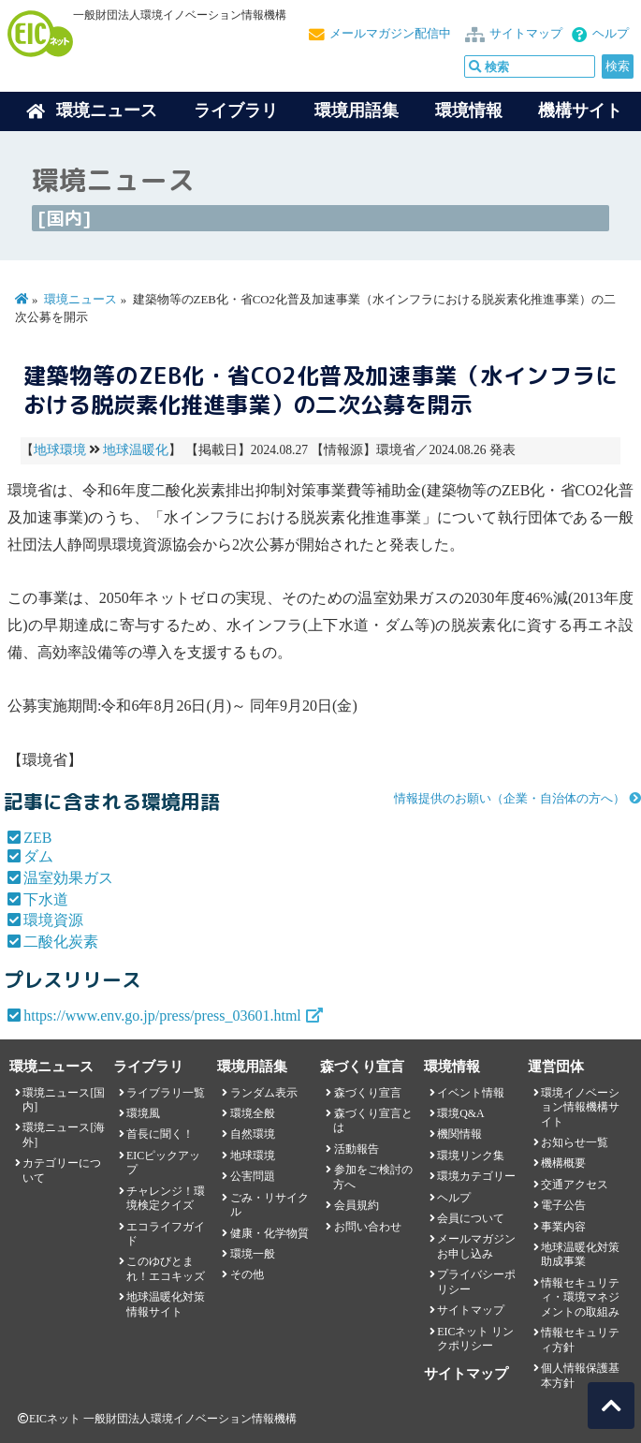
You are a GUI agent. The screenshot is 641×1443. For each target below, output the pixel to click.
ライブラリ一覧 (165, 1092)
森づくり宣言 (367, 1092)
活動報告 (356, 1149)
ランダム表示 (264, 1092)
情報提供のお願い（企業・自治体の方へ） (509, 798)
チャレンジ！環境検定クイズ (165, 1198)
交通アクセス (574, 1184)
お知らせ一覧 (574, 1142)
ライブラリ (236, 110)
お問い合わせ (367, 1226)
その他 (247, 1274)
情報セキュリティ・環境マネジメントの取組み (580, 1297)
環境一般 (252, 1253)
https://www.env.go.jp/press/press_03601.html (162, 1015)
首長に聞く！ (160, 1134)
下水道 (45, 899)
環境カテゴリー (476, 1176)
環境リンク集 (470, 1155)
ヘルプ (610, 33)
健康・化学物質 (269, 1233)
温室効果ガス (68, 878)
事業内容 (563, 1226)
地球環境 (60, 450)
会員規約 (356, 1205)
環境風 (143, 1113)
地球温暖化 (135, 450)
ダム (38, 856)
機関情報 (459, 1134)
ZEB (37, 838)
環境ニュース (80, 299)
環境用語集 (356, 110)
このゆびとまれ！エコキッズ (165, 1268)
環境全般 (252, 1113)
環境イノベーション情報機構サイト (580, 1107)
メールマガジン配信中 (390, 33)
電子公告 (563, 1205)
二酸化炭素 (60, 942)
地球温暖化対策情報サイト (165, 1304)
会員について (470, 1218)
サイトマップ (525, 33)
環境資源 (53, 920)
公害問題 (252, 1176)
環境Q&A (460, 1113)
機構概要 (563, 1163)
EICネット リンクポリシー (475, 1338)
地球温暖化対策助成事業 (580, 1254)
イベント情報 (470, 1092)
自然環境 (252, 1134)
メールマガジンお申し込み (476, 1245)
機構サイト (580, 110)
